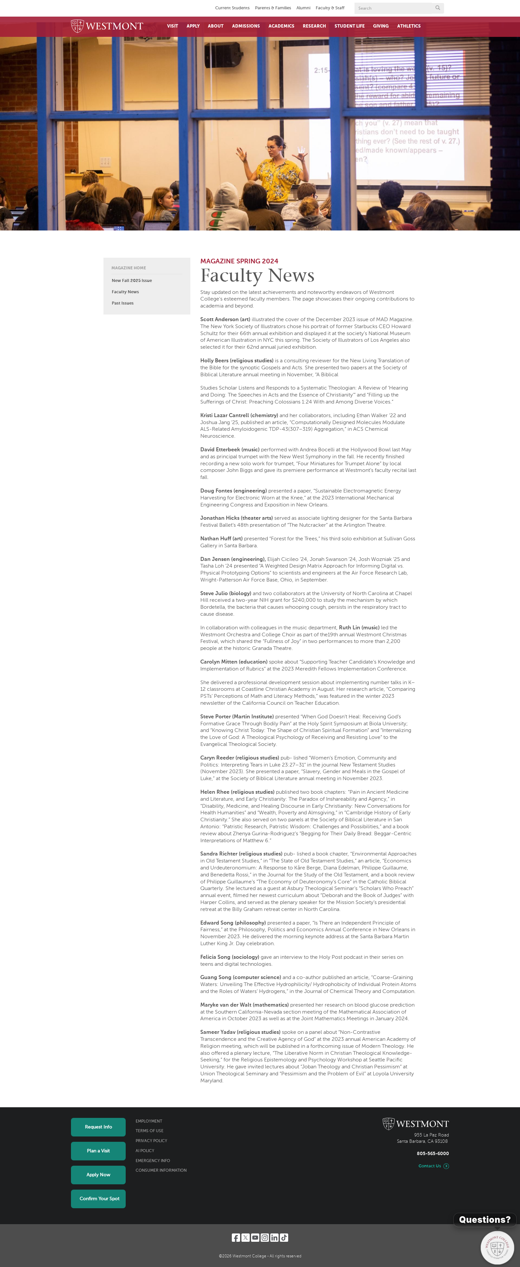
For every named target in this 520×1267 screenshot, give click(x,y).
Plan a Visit (98, 1151)
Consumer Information (161, 1171)
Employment (149, 1122)
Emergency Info (153, 1161)
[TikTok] (284, 1237)
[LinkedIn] (274, 1237)
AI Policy (145, 1151)
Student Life (350, 26)
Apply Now (98, 1175)
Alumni (303, 8)
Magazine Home (128, 268)
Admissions (246, 26)
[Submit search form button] (437, 8)
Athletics (409, 26)
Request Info (98, 1127)
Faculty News (125, 292)
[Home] (107, 27)
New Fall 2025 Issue (132, 281)
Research (314, 26)
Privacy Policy (151, 1141)
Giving (381, 26)
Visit (172, 26)
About (216, 26)
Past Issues (123, 303)
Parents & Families (273, 8)
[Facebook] (236, 1237)
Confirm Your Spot (99, 1199)
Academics (281, 26)
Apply (193, 26)
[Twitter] (245, 1237)
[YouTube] (255, 1237)
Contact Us (430, 1166)
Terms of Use (149, 1131)
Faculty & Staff (330, 8)
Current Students (232, 8)
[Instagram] (265, 1237)
